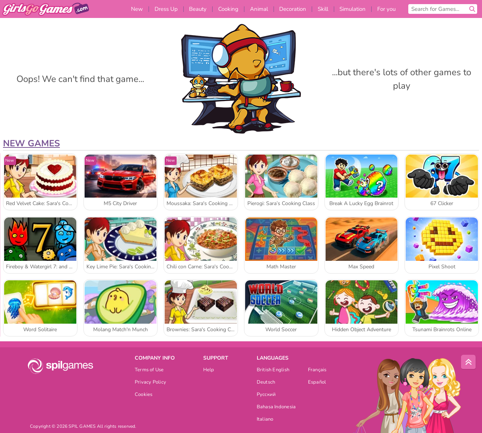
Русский (266, 395)
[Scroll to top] (468, 362)
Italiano (265, 420)
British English (273, 370)
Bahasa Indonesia (276, 407)
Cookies (144, 395)
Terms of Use (149, 370)
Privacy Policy (150, 382)
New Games (31, 143)
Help (208, 370)
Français (317, 370)
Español (317, 382)
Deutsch (266, 382)
